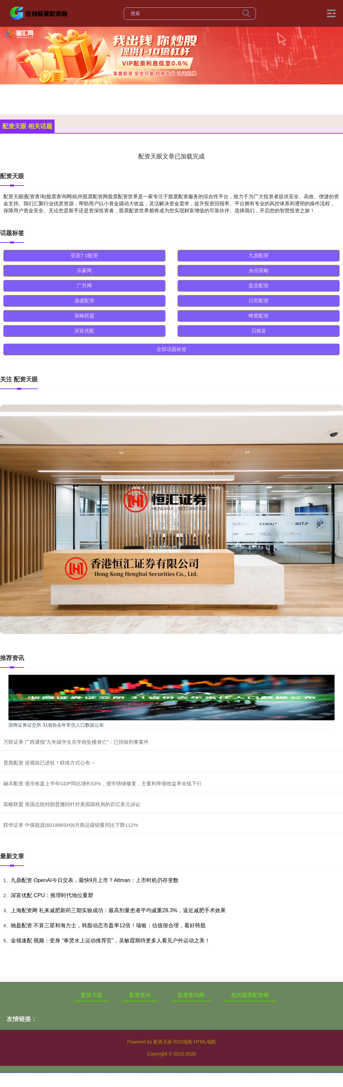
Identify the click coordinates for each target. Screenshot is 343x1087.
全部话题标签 (171, 349)
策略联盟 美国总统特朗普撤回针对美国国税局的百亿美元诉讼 (71, 804)
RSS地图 (182, 1041)
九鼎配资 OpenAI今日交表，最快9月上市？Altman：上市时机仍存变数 (95, 880)
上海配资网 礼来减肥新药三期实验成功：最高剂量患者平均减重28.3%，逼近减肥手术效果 (118, 910)
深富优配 (84, 331)
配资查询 (140, 995)
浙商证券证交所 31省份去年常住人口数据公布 (56, 725)
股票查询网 (191, 995)
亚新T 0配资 (84, 255)
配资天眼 (91, 995)
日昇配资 (259, 300)
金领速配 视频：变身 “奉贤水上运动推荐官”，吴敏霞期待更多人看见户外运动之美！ (110, 940)
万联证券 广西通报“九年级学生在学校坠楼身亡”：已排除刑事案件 (76, 742)
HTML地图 (205, 1041)
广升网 (84, 285)
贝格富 (258, 331)
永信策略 (259, 270)
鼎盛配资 (84, 300)
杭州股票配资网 (250, 995)
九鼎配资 (259, 255)
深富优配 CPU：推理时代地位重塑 (52, 895)
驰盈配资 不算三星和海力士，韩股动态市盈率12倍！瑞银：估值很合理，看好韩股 (108, 925)
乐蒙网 (84, 270)
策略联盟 (84, 315)
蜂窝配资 (259, 315)
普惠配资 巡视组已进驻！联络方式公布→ (49, 763)
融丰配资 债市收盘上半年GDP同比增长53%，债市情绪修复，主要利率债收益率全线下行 (102, 783)
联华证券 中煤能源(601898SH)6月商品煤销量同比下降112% (70, 825)
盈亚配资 (259, 285)
